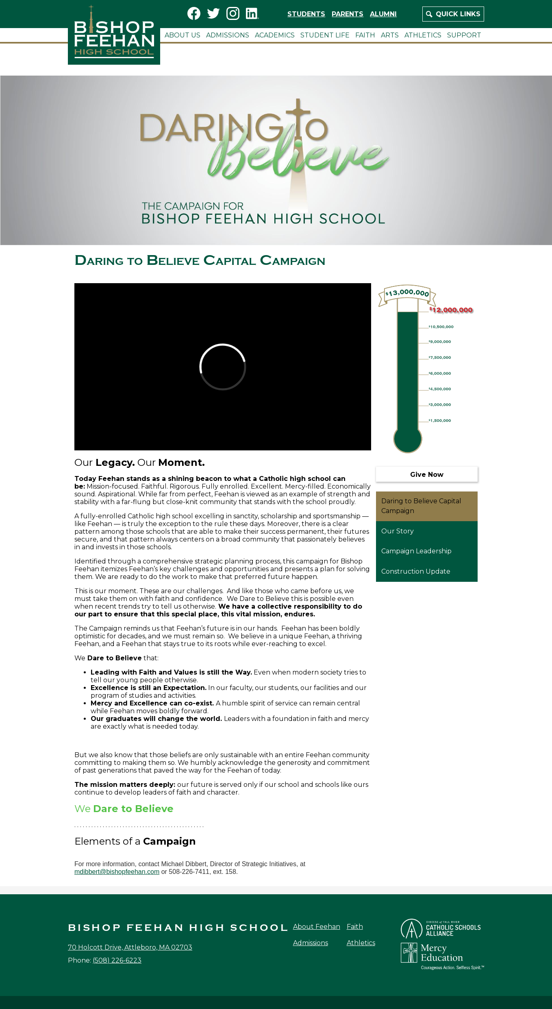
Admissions (310, 943)
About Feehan (316, 926)
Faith (355, 926)
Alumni (383, 14)
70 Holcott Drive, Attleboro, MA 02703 (130, 947)
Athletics (361, 943)
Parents (347, 14)
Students (306, 14)
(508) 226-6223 (117, 960)
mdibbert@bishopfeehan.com (116, 871)
